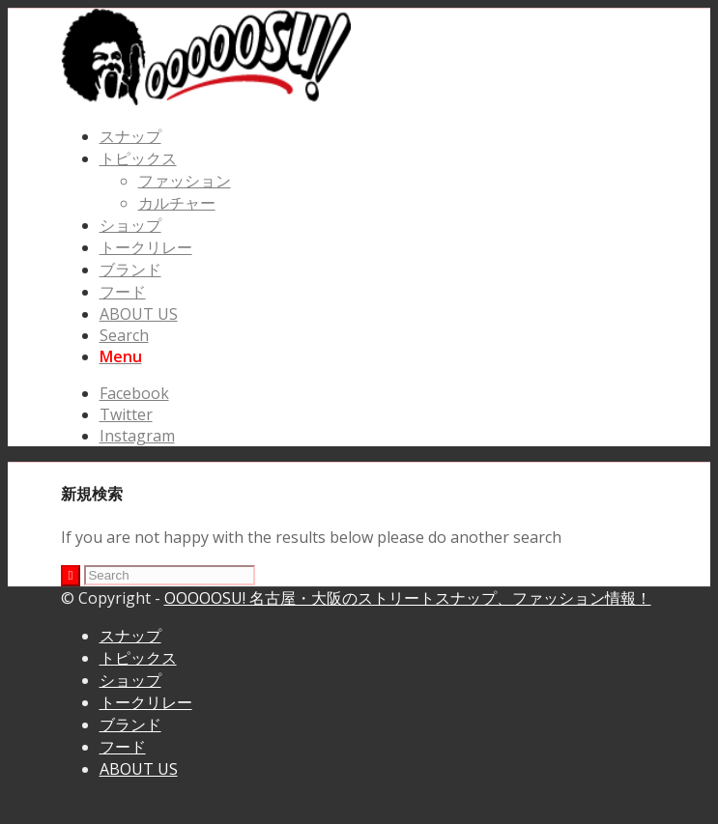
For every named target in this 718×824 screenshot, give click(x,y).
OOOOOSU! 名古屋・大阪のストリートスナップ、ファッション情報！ (407, 598)
